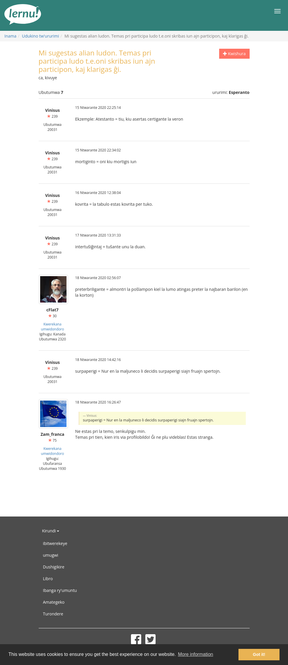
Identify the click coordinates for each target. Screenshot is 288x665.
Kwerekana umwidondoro (52, 326)
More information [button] (195, 654)
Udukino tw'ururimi (40, 36)
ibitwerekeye (55, 543)
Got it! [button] (259, 654)
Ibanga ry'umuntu (60, 590)
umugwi (50, 555)
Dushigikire (53, 567)
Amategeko (54, 602)
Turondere (53, 614)
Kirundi (50, 531)
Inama (10, 36)
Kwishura (234, 53)
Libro (48, 578)
